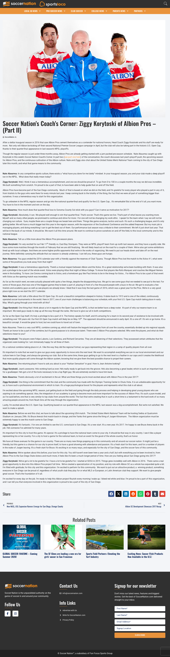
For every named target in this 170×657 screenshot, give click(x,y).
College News (99, 11)
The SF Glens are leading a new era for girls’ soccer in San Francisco (62, 555)
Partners (140, 11)
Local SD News (32, 11)
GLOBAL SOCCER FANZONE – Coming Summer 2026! (20, 555)
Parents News (121, 11)
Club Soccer (78, 11)
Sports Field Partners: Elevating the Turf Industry (103, 555)
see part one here (72, 157)
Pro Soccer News (56, 11)
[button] (111, 494)
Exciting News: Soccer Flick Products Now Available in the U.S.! (145, 555)
